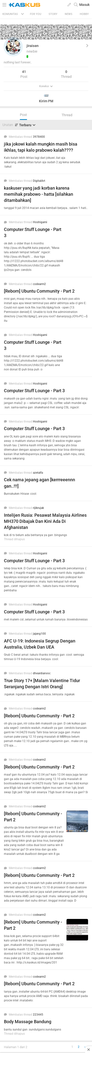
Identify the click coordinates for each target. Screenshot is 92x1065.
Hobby (84, 14)
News (68, 14)
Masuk (84, 5)
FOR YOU (35, 14)
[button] (13, 46)
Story (53, 14)
